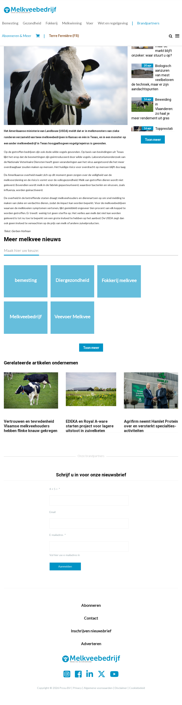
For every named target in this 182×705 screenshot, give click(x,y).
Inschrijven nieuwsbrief (91, 630)
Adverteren (91, 643)
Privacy (77, 688)
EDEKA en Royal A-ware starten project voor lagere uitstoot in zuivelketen (89, 426)
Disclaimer (121, 688)
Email (52, 512)
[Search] (170, 36)
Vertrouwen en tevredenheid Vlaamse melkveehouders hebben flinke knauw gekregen (30, 426)
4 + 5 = (53, 489)
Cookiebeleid (137, 688)
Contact (91, 618)
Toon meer (153, 139)
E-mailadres (56, 534)
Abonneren (91, 605)
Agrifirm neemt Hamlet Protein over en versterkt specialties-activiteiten (151, 426)
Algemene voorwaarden (98, 688)
